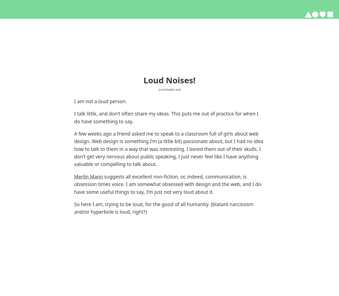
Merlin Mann (88, 176)
